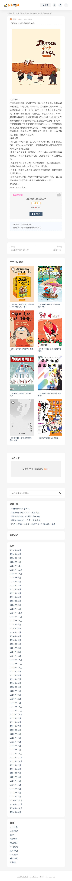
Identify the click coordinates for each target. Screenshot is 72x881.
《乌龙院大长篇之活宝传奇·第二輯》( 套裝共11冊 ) (22, 305)
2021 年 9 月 (15, 765)
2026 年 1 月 (15, 562)
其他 (26, 13)
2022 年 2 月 (15, 745)
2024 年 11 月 (16, 616)
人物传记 (14, 831)
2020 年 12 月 (16, 800)
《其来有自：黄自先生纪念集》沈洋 (21, 439)
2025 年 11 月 (16, 570)
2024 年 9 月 (15, 624)
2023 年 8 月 (15, 675)
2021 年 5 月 (15, 781)
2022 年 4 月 (15, 738)
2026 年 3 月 (15, 554)
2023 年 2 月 (15, 699)
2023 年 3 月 (15, 695)
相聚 (13, 19)
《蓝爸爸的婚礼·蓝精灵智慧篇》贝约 (49, 305)
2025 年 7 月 (15, 585)
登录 (45, 468)
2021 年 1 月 (15, 796)
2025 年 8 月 (15, 581)
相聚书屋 (19, 13)
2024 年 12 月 (16, 613)
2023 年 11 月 (16, 663)
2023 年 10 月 (16, 667)
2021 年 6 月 (15, 777)
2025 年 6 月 (15, 589)
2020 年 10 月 (16, 808)
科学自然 (14, 858)
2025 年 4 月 (15, 597)
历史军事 (14, 839)
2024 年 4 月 (15, 644)
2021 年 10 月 (16, 761)
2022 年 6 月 (15, 730)
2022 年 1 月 (15, 749)
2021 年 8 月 (15, 769)
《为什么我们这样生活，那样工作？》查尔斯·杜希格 (32, 524)
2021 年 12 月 (16, 753)
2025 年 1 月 (15, 609)
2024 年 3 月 (15, 648)
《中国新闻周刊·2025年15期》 (20, 394)
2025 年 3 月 (15, 601)
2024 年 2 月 (15, 652)
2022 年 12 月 (16, 706)
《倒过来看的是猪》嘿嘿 (48, 438)
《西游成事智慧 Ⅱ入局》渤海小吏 (25, 516)
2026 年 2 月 (15, 558)
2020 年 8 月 (15, 812)
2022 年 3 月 (15, 742)
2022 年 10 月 (16, 714)
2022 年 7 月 (15, 726)
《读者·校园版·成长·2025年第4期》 (49, 350)
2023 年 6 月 (15, 683)
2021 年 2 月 (15, 792)
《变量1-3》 (57, 250)
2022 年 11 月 (16, 710)
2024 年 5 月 (15, 640)
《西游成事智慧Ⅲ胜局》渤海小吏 (24, 512)
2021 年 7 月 (15, 773)
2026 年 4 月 (15, 550)
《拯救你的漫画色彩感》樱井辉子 (49, 394)
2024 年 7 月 (15, 632)
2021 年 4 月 (15, 785)
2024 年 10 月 (16, 620)
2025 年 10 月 (16, 573)
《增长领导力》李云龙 (20, 508)
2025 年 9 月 (15, 577)
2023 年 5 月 (15, 687)
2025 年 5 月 (15, 593)
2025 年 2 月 (15, 605)
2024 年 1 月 (15, 656)
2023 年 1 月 (15, 702)
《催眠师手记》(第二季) (19, 250)
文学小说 (14, 850)
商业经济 (14, 843)
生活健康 (14, 854)
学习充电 (14, 846)
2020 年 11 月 (16, 804)
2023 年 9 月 (15, 671)
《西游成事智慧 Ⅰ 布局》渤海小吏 (25, 520)
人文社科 (14, 827)
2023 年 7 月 (15, 679)
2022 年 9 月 (15, 718)
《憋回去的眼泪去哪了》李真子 (21, 350)
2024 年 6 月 (15, 636)
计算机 (13, 862)
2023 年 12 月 (16, 659)
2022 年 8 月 (15, 722)
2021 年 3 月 (15, 788)
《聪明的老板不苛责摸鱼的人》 (31, 228)
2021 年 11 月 (16, 757)
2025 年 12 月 (16, 566)
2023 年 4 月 (15, 691)
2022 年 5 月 (15, 734)
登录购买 (36, 214)
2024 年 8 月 (15, 628)
